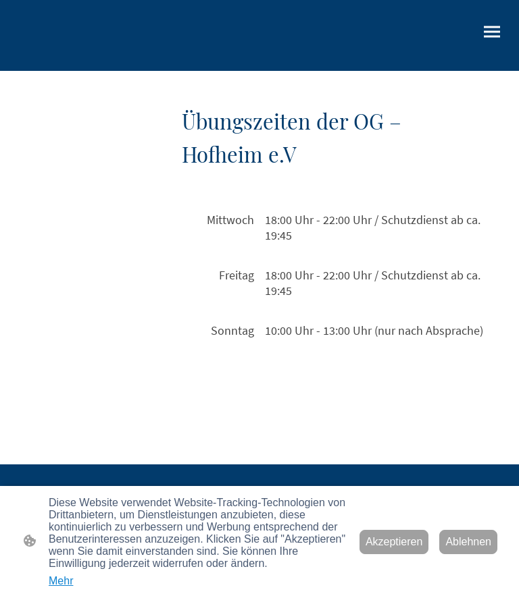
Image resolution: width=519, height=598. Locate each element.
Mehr (61, 581)
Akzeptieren (394, 541)
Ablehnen (468, 541)
